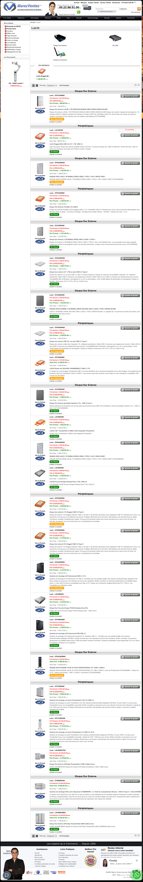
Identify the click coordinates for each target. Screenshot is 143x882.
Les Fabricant (11, 42)
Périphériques (85, 126)
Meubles (107, 18)
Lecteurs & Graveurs (60, 60)
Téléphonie (21, 18)
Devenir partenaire (13, 38)
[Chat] (7, 875)
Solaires (118, 18)
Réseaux (48, 18)
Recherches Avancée (14, 47)
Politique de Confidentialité (67, 864)
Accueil (32, 22)
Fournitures (131, 18)
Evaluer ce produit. (56, 122)
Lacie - (57, 95)
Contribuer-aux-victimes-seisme (67, 867)
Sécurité (79, 18)
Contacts (61, 859)
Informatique (35, 18)
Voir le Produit (40, 108)
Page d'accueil (11, 35)
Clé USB (115, 45)
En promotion (129, 129)
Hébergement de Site (14, 52)
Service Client (11, 45)
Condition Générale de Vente (68, 855)
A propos (10, 31)
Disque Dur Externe (60, 45)
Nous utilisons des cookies (67, 862)
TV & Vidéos (7, 18)
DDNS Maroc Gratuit (14, 49)
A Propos (62, 853)
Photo (59, 18)
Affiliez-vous (11, 33)
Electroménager (93, 18)
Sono (68, 18)
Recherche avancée (106, 11)
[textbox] (107, 8)
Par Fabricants (63, 857)
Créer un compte (12, 40)
